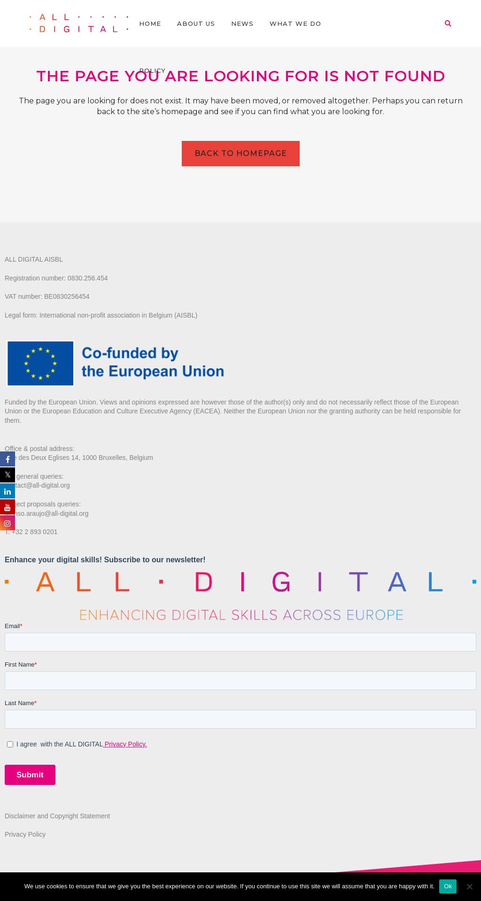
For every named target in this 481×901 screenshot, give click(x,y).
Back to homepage (240, 153)
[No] (469, 886)
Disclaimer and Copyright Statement (57, 816)
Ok (448, 886)
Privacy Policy (25, 834)
